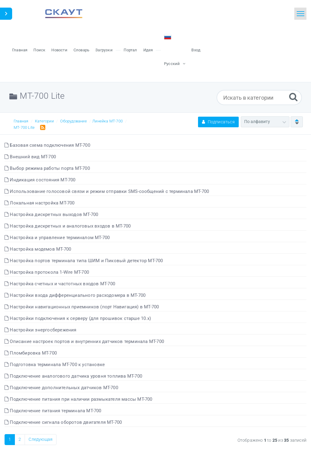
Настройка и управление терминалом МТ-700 (57, 237)
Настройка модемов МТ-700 (38, 249)
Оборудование (73, 121)
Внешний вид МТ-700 (30, 156)
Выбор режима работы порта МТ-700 (47, 168)
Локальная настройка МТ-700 (40, 203)
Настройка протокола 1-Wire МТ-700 (47, 272)
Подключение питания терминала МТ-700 (53, 410)
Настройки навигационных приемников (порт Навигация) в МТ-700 (82, 307)
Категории (44, 121)
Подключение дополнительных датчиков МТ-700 (61, 387)
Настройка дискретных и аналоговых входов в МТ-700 (68, 226)
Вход (195, 50)
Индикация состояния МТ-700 (40, 180)
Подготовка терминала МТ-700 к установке (55, 364)
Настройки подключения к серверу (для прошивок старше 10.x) (78, 318)
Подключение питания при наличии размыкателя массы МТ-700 (78, 399)
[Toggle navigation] (300, 14)
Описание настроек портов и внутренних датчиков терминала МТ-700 (84, 341)
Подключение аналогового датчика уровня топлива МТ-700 (73, 376)
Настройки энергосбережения (41, 330)
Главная (21, 121)
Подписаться (218, 121)
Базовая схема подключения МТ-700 (47, 145)
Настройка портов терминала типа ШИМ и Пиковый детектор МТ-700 (84, 260)
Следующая (41, 439)
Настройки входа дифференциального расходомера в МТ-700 (75, 295)
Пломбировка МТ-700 (31, 353)
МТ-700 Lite (24, 127)
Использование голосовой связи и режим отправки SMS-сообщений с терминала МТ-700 (107, 191)
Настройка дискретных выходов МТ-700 (51, 214)
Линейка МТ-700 (107, 121)
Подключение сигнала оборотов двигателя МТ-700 (63, 422)
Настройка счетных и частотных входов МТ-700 (60, 283)
